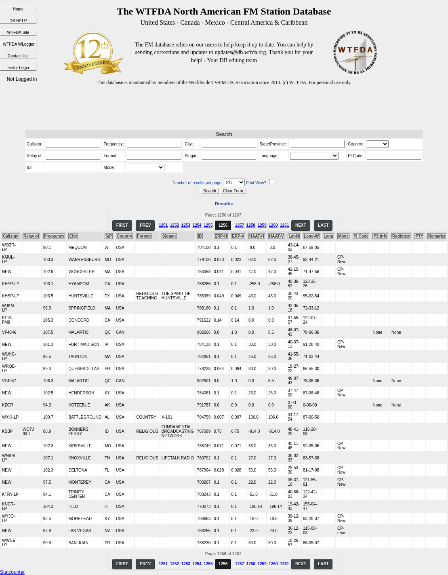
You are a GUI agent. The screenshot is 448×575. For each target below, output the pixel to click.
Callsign (11, 236)
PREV (145, 225)
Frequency (54, 236)
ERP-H (221, 236)
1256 (223, 225)
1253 (185, 225)
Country (124, 236)
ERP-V (238, 236)
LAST (323, 225)
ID (200, 236)
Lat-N (293, 236)
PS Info (380, 236)
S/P (108, 236)
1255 (208, 225)
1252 (174, 225)
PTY (419, 236)
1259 (261, 225)
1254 (196, 225)
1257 (239, 225)
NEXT (300, 225)
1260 (273, 225)
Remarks (436, 236)
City (73, 236)
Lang (328, 236)
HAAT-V (276, 236)
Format (144, 236)
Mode (343, 236)
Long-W (311, 236)
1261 (284, 225)
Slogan (169, 236)
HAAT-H (256, 236)
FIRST (122, 225)
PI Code (360, 236)
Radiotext (401, 236)
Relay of (31, 236)
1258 (250, 225)
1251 (163, 225)
